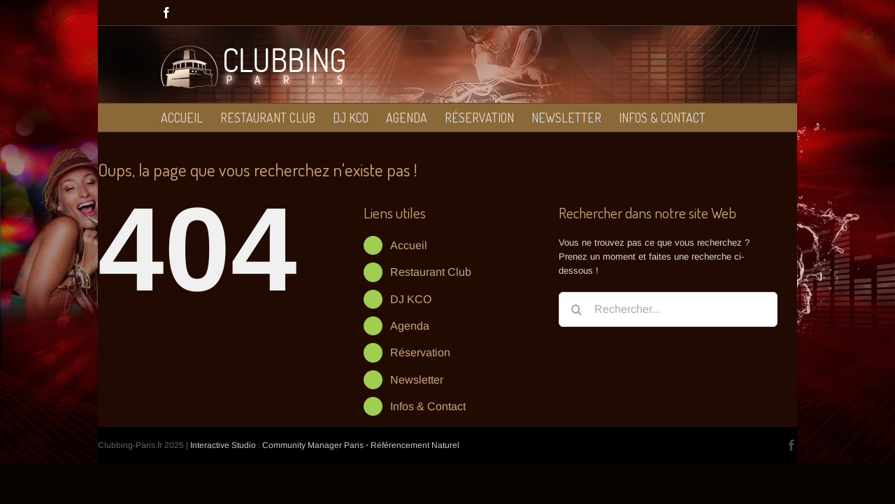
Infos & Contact (428, 406)
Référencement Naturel (415, 445)
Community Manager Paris (313, 445)
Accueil (408, 245)
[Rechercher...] (668, 309)
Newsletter (416, 380)
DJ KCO (410, 299)
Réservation (420, 352)
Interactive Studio (223, 445)
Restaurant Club (430, 272)
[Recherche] (576, 309)
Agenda (409, 326)
